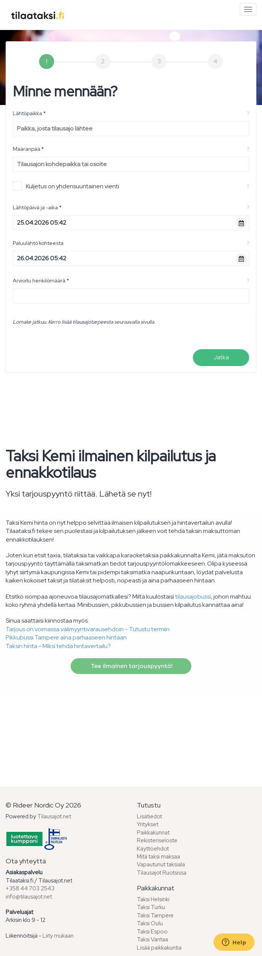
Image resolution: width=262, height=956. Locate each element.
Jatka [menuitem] (221, 357)
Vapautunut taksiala (161, 864)
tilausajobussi (193, 596)
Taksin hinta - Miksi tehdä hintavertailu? (58, 646)
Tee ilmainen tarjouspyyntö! (131, 666)
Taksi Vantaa (152, 939)
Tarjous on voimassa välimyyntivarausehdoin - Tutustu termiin (88, 629)
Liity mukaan (58, 935)
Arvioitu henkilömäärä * (41, 280)
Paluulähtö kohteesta (38, 243)
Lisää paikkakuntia (159, 947)
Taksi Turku (151, 907)
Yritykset (147, 824)
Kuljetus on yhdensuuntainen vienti (66, 186)
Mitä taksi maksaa (158, 856)
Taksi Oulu (150, 923)
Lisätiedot (149, 816)
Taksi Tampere (155, 915)
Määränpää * (28, 149)
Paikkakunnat (153, 832)
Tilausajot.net (54, 816)
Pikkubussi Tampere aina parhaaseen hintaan (66, 637)
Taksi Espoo (152, 931)
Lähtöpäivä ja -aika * (37, 207)
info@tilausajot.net (29, 896)
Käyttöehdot (153, 848)
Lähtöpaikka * (29, 113)
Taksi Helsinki (153, 899)
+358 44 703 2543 (30, 888)
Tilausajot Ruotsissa (161, 872)
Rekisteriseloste (157, 840)
